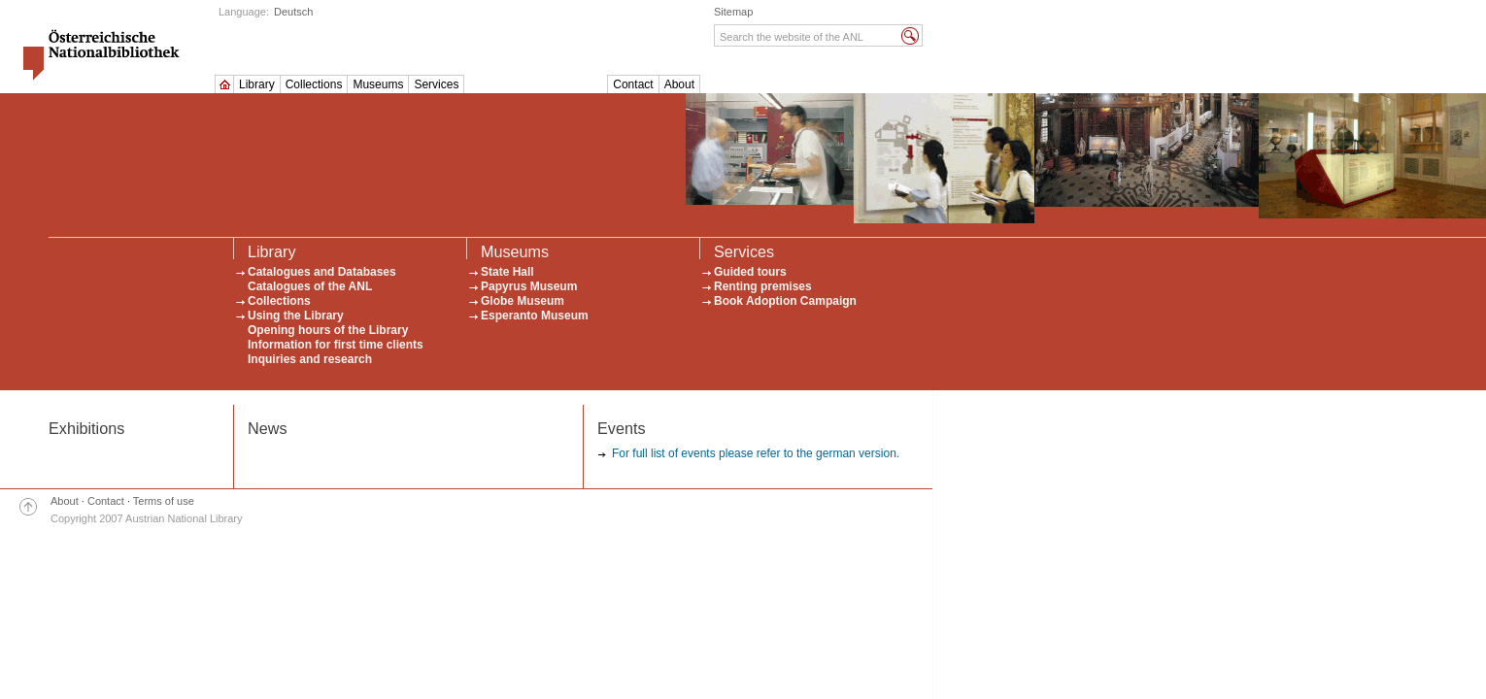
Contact (633, 84)
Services (436, 84)
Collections (314, 84)
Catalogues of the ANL (310, 286)
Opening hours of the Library (328, 330)
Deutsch (293, 11)
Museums (378, 84)
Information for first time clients (335, 344)
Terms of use (163, 501)
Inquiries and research (310, 359)
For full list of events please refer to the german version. (755, 453)
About (679, 84)
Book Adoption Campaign (785, 301)
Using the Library (296, 315)
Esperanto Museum (535, 315)
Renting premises (763, 286)
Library (257, 84)
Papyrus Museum (529, 286)
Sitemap (733, 11)
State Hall (507, 272)
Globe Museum (522, 301)
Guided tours (750, 272)
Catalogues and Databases (322, 272)
